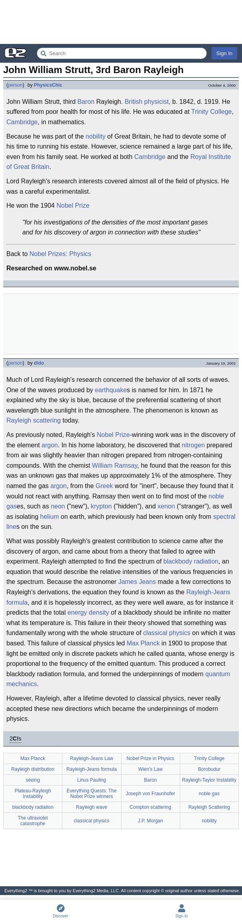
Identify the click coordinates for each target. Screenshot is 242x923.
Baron (86, 101)
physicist (156, 101)
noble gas (209, 793)
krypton (101, 506)
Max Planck (143, 643)
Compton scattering (150, 807)
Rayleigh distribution (32, 769)
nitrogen (193, 445)
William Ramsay (114, 465)
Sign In (224, 53)
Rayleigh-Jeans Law (91, 758)
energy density (88, 612)
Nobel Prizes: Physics (60, 253)
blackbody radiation (190, 561)
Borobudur (209, 769)
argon (50, 445)
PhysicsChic (48, 85)
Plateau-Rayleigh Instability (32, 793)
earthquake (111, 390)
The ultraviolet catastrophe (33, 820)
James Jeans (137, 581)
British (133, 101)
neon (58, 506)
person (15, 85)
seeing (33, 780)
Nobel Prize (72, 205)
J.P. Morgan (150, 821)
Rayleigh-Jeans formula (91, 769)
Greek (104, 485)
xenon (166, 506)
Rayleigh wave (91, 807)
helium (49, 516)
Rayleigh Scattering (209, 807)
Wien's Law (150, 769)
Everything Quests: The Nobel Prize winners (92, 793)
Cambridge (22, 122)
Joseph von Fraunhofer (150, 793)
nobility (95, 136)
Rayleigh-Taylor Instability (209, 780)
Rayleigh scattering (33, 420)
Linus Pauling (91, 780)
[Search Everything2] (122, 53)
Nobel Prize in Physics (150, 758)
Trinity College (211, 111)
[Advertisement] (121, 22)
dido (39, 363)
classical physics (166, 632)
